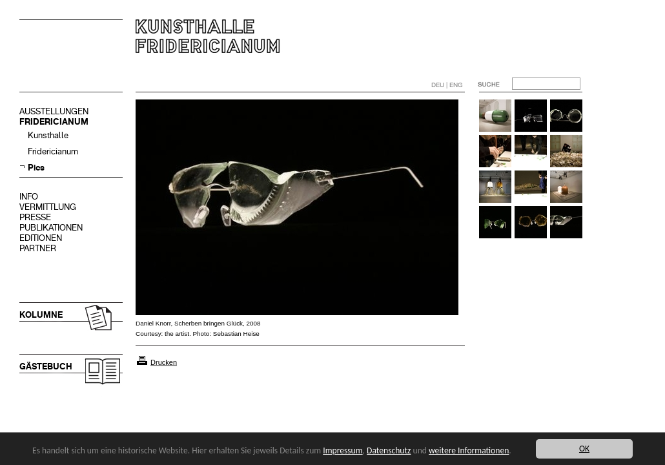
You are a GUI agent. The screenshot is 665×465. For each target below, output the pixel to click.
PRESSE (35, 217)
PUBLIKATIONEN (51, 227)
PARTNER (37, 248)
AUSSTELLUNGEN (53, 111)
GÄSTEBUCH (45, 366)
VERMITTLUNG (47, 207)
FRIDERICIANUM (53, 122)
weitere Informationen (469, 450)
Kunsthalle (48, 135)
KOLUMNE (41, 315)
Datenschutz (389, 450)
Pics (36, 167)
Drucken (163, 362)
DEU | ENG (447, 84)
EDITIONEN (40, 238)
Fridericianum (53, 151)
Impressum (342, 450)
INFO (28, 197)
